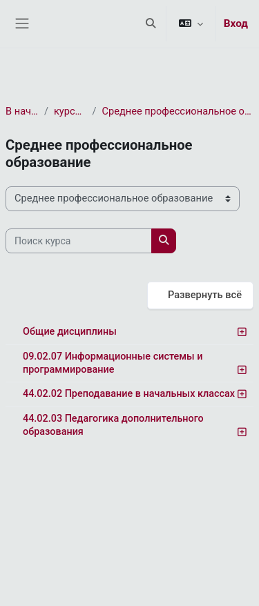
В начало (22, 111)
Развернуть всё (205, 295)
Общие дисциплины (70, 332)
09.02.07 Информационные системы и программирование (112, 363)
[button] (150, 24)
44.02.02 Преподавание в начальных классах (129, 394)
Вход (236, 23)
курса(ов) (70, 111)
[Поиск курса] (79, 240)
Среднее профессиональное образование (178, 111)
